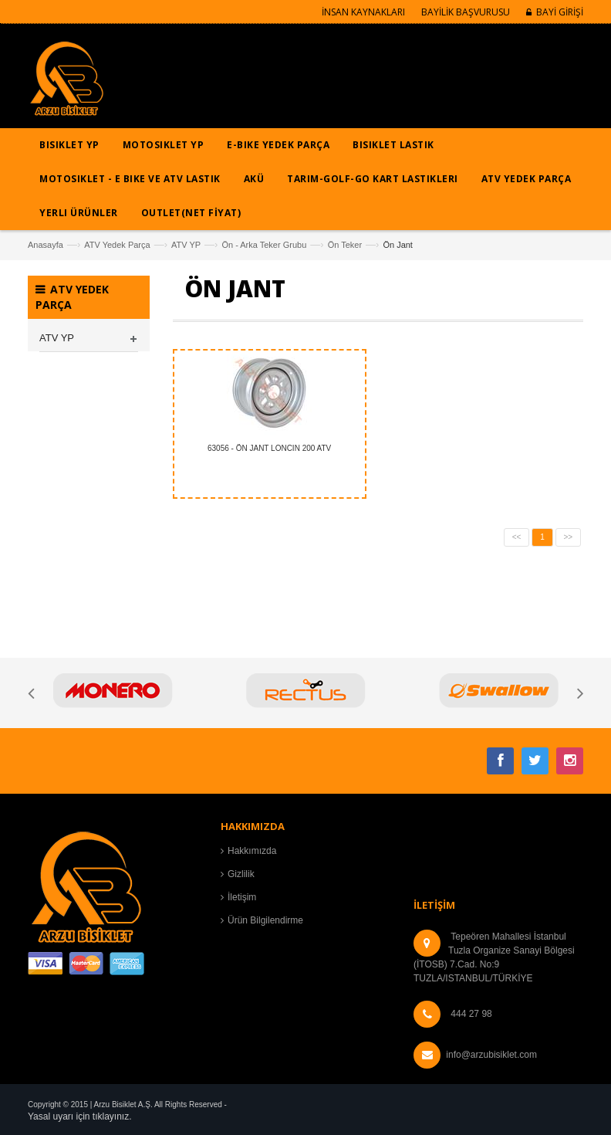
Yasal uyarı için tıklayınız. (80, 1116)
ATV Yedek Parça (117, 244)
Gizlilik (241, 874)
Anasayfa (45, 244)
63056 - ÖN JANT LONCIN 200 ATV (269, 448)
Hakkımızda (252, 850)
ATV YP (186, 244)
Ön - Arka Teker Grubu (263, 244)
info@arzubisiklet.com (491, 1054)
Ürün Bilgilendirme (265, 920)
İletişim (242, 897)
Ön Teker (345, 244)
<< (517, 537)
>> (568, 537)
